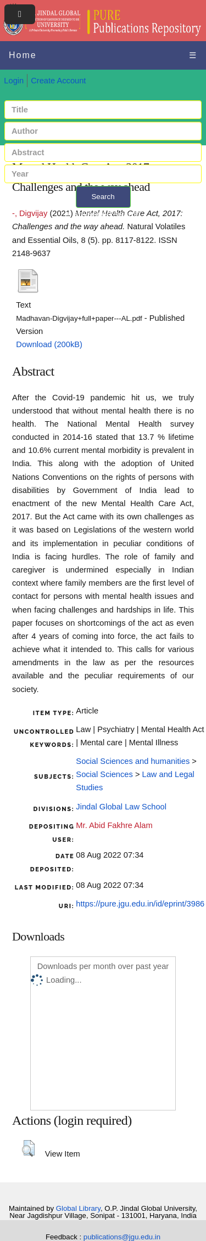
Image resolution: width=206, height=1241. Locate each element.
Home (23, 55)
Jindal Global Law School (121, 806)
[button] (28, 1148)
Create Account (58, 80)
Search (102, 196)
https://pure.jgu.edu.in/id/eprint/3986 (140, 903)
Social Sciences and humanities (133, 761)
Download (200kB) (49, 344)
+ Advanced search (103, 214)
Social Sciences (104, 774)
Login (14, 80)
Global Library (78, 1208)
